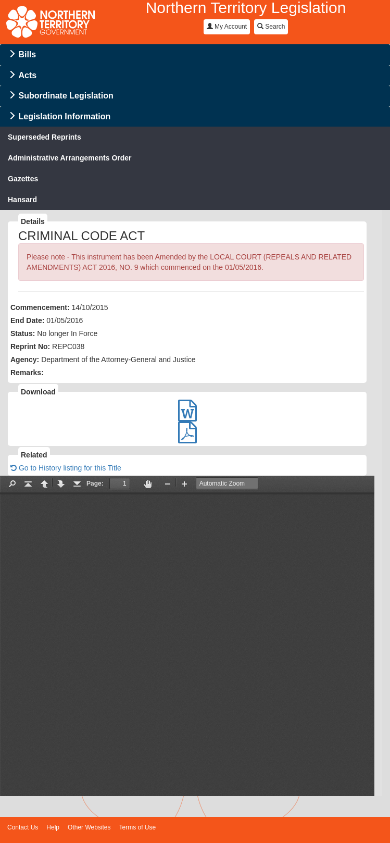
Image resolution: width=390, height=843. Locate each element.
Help (52, 827)
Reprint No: (30, 346)
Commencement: (40, 307)
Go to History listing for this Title (65, 468)
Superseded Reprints (44, 137)
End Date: (27, 320)
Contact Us (22, 827)
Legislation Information (64, 116)
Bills (27, 54)
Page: (95, 483)
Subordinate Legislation (65, 95)
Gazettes (23, 179)
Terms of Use (137, 827)
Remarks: (27, 372)
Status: (22, 333)
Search (271, 26)
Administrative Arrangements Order (70, 158)
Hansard (22, 199)
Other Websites (89, 827)
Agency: (24, 359)
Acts (27, 75)
